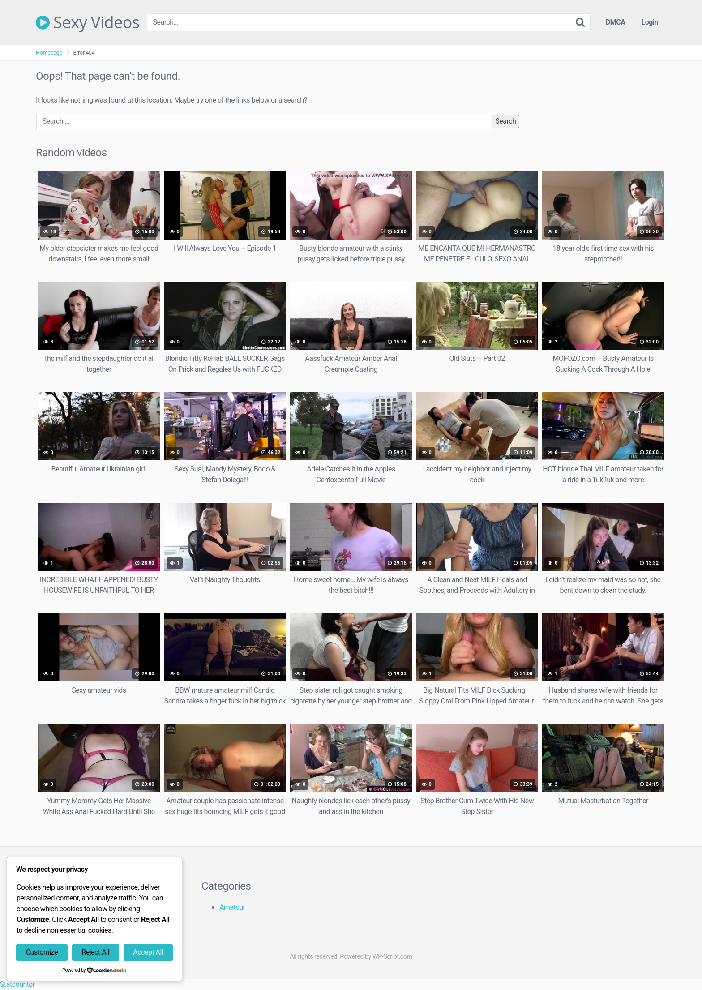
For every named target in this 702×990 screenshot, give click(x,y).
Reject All (95, 952)
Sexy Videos (88, 22)
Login (649, 22)
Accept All (148, 952)
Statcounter (17, 984)
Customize (42, 952)
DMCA (615, 22)
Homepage (49, 52)
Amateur (232, 907)
